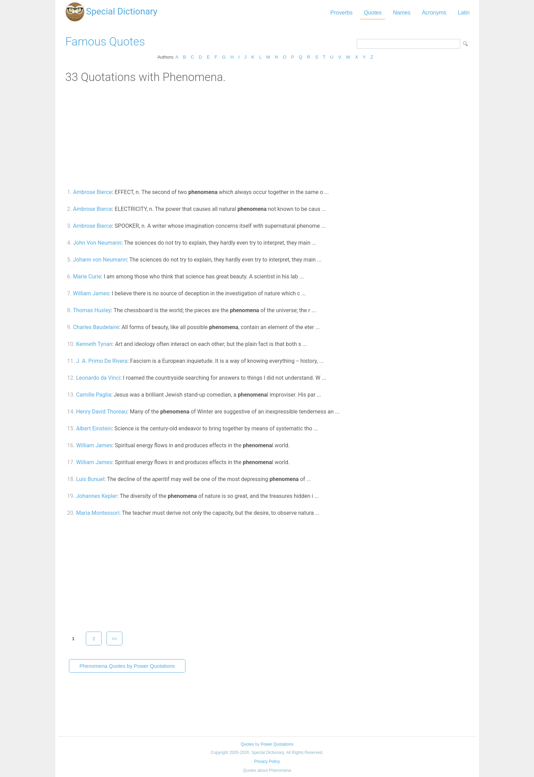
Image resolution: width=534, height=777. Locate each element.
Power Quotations (277, 744)
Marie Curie (87, 276)
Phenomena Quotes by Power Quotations (127, 666)
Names (402, 13)
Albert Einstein (94, 428)
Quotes (373, 13)
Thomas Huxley (92, 310)
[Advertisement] (267, 135)
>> (114, 638)
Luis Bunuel (90, 479)
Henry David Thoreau (101, 411)
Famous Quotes (105, 41)
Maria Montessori (97, 513)
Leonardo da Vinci (98, 378)
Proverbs (341, 13)
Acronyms (434, 13)
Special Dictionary (122, 11)
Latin (464, 13)
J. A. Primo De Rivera (102, 361)
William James (91, 293)
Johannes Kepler (96, 496)
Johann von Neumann (100, 259)
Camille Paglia (93, 394)
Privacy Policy (267, 761)
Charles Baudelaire (96, 327)
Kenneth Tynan (94, 344)
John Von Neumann (97, 242)
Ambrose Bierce (92, 192)
